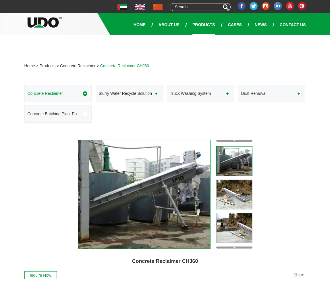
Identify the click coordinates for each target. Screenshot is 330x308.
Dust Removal (254, 93)
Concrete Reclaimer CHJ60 (124, 65)
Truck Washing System (190, 93)
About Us (169, 24)
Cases (235, 24)
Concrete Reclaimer (78, 65)
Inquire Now (40, 275)
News (261, 24)
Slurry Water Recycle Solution (125, 93)
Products (203, 24)
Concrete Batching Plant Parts (55, 113)
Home (140, 24)
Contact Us (293, 24)
